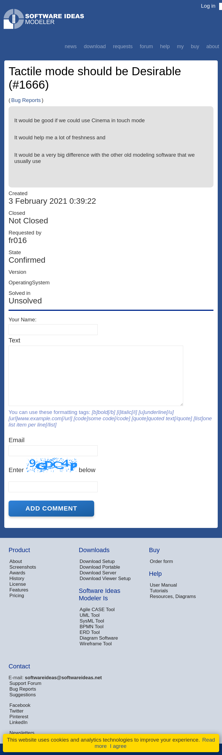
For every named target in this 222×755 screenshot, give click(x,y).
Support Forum (25, 683)
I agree (118, 746)
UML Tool (90, 615)
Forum (146, 46)
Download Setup (97, 561)
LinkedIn (18, 722)
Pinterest (18, 716)
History (16, 578)
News (71, 46)
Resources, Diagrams (173, 596)
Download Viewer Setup (105, 578)
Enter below (52, 466)
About (212, 46)
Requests (123, 46)
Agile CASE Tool (97, 609)
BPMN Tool (92, 626)
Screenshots (22, 567)
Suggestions (22, 694)
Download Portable (100, 567)
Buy (195, 46)
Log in (208, 6)
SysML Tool (92, 621)
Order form (161, 561)
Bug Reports (26, 100)
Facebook (20, 705)
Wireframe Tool (96, 643)
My (180, 46)
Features (18, 590)
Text (14, 340)
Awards (17, 573)
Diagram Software (99, 638)
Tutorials (159, 590)
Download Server (98, 573)
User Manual (163, 585)
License (17, 584)
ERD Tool (90, 632)
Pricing (16, 595)
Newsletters (22, 733)
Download (95, 46)
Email (17, 440)
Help (165, 46)
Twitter (16, 711)
